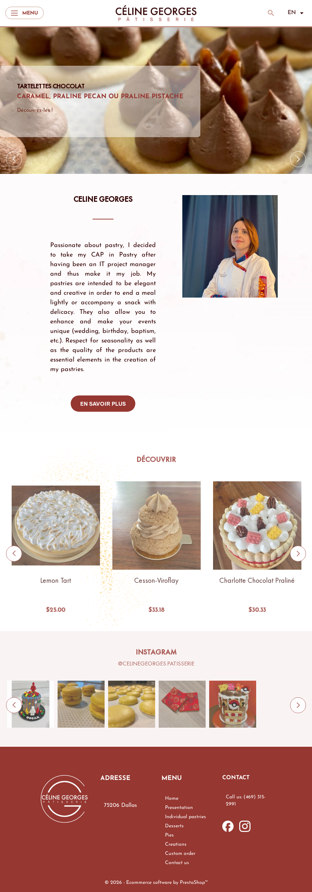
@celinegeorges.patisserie (156, 663)
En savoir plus (103, 403)
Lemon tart (55, 580)
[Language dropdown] (297, 13)
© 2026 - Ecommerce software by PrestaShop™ (156, 882)
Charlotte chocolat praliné (257, 580)
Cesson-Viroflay (156, 580)
